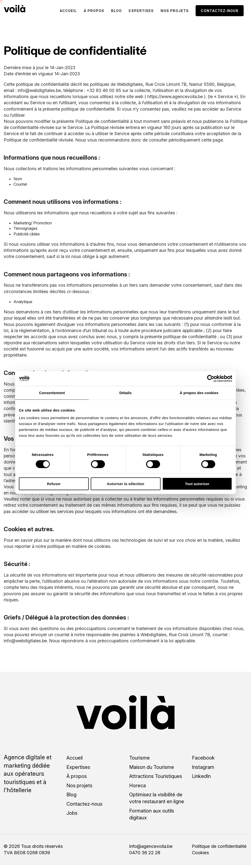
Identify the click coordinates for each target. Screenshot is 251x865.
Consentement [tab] (52, 392)
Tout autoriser (197, 484)
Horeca (137, 785)
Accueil (68, 11)
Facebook (203, 758)
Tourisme (139, 758)
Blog (116, 11)
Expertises (141, 11)
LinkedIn (201, 776)
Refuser (54, 484)
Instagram (203, 767)
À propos (94, 11)
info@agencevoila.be (151, 846)
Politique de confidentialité (219, 846)
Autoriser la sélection (125, 484)
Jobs (71, 813)
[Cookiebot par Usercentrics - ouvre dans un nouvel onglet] (210, 378)
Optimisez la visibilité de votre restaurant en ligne (156, 798)
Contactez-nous (219, 11)
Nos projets (175, 11)
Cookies (200, 852)
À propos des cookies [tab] (199, 392)
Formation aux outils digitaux (151, 814)
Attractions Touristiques (155, 776)
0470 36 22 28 (144, 852)
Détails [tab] (125, 392)
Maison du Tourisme (151, 767)
